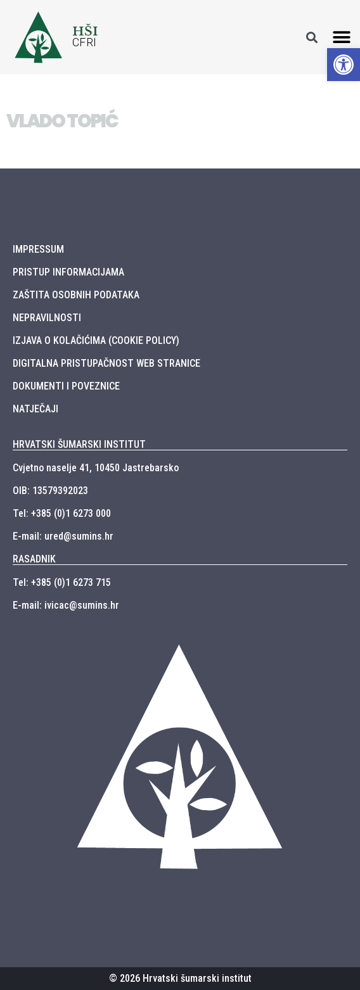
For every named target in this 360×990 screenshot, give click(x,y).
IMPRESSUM (38, 249)
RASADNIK (34, 559)
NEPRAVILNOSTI (47, 318)
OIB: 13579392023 (50, 491)
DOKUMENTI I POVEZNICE (66, 386)
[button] (342, 37)
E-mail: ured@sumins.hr (63, 536)
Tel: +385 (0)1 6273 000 (62, 513)
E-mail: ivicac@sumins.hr (66, 605)
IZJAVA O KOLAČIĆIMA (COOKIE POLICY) (96, 340)
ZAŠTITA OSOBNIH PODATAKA (76, 295)
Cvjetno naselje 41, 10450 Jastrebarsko (96, 468)
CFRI (84, 42)
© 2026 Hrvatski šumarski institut (180, 978)
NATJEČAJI (35, 409)
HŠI (85, 31)
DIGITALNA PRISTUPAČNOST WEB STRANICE (106, 363)
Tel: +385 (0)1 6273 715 (62, 582)
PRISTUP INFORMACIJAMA (68, 272)
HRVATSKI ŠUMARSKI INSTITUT (79, 444)
